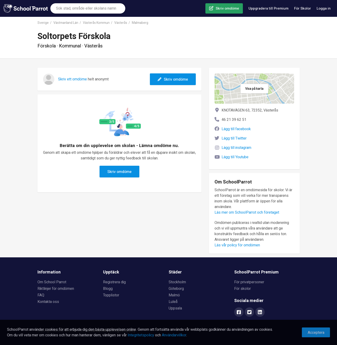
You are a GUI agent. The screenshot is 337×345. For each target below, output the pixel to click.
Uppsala (175, 308)
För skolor (242, 288)
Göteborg (176, 288)
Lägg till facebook (236, 129)
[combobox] (87, 8)
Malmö (174, 295)
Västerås (120, 22)
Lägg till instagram (236, 148)
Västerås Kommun (96, 22)
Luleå (173, 302)
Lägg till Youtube (235, 157)
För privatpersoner (249, 282)
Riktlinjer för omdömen (55, 288)
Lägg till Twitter (234, 138)
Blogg (108, 288)
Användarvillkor (174, 335)
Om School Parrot (51, 282)
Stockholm (177, 282)
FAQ (40, 295)
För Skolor (302, 8)
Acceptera (316, 332)
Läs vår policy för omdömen (237, 245)
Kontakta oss (48, 302)
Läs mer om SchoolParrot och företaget (247, 212)
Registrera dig (114, 282)
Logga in (324, 8)
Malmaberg (140, 22)
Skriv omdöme (227, 8)
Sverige (43, 22)
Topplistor (111, 295)
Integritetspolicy (141, 335)
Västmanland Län (65, 22)
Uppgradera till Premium (268, 8)
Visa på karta (254, 88)
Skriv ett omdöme (72, 79)
